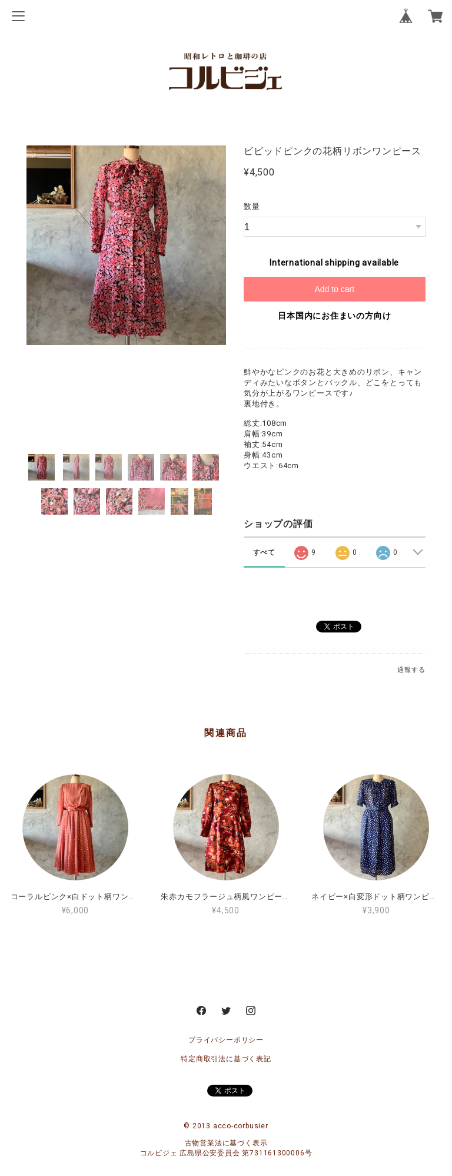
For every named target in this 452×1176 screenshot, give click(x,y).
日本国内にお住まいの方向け (334, 315)
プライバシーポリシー (226, 1040)
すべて (264, 552)
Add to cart (334, 289)
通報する (411, 670)
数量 (252, 206)
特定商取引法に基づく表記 (226, 1059)
